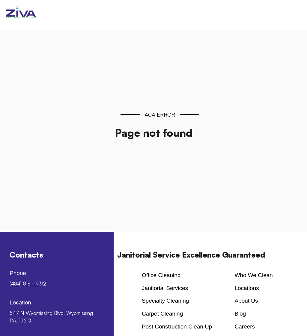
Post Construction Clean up (177, 326)
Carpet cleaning (162, 313)
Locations (246, 288)
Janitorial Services (165, 288)
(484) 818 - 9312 (28, 283)
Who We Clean (253, 275)
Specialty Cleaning (165, 301)
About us (246, 301)
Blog (240, 313)
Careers (244, 326)
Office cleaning (161, 275)
